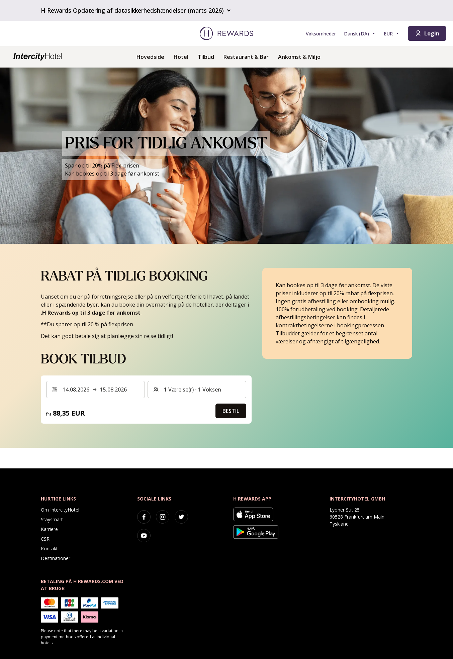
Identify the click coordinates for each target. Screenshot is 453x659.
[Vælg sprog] (360, 33)
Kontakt (49, 548)
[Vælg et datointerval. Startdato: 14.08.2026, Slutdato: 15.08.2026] (95, 389)
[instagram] (162, 517)
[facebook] (144, 517)
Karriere (49, 529)
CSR (45, 539)
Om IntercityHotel (60, 510)
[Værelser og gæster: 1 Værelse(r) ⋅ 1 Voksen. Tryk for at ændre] (197, 389)
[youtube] (144, 535)
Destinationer (55, 558)
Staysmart (52, 519)
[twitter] (181, 517)
